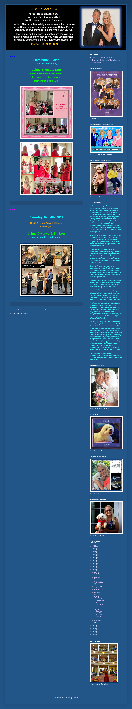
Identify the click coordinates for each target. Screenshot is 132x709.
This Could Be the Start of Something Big (106, 60)
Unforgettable (96, 63)
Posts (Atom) (23, 313)
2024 (94, 552)
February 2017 (97, 593)
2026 (94, 546)
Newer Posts (15, 310)
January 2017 (99, 620)
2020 (94, 561)
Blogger (75, 698)
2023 (94, 555)
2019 (94, 564)
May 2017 (97, 590)
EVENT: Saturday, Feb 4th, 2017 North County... (98, 612)
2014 (94, 632)
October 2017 (99, 582)
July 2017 (97, 587)
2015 (94, 629)
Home (47, 310)
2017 (94, 570)
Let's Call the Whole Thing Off (102, 57)
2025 (94, 549)
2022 (94, 558)
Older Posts (78, 310)
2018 (94, 567)
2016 (94, 626)
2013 (94, 635)
